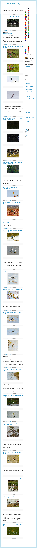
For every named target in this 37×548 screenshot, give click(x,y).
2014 (26, 137)
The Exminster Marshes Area (29, 122)
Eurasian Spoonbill (6, 222)
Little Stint (27, 106)
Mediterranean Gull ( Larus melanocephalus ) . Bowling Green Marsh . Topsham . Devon (12, 497)
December (27, 80)
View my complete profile (27, 66)
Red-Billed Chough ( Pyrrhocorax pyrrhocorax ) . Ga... (29, 86)
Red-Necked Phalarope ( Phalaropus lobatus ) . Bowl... (29, 91)
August (27, 124)
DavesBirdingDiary (12, 3)
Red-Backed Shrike (6, 179)
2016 (26, 135)
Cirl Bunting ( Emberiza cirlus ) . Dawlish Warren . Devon (12, 289)
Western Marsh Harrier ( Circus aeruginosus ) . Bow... (29, 95)
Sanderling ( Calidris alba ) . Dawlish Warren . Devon (12, 271)
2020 (26, 132)
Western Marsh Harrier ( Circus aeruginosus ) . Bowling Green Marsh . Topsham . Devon (12, 163)
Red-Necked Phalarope (7, 105)
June (26, 126)
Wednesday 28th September (8, 33)
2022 (26, 79)
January (27, 130)
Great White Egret (6, 385)
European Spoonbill (6, 9)
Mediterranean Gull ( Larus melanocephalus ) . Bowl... (29, 121)
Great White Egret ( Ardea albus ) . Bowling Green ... (29, 113)
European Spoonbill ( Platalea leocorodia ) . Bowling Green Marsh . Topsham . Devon (12, 17)
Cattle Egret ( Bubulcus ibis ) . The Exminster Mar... (29, 123)
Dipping (4, 443)
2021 (26, 131)
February (27, 129)
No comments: (10, 14)
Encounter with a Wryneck (7, 261)
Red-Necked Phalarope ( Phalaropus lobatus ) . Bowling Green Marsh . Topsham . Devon (12, 119)
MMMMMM (5, 357)
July (26, 125)
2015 (26, 136)
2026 (26, 76)
